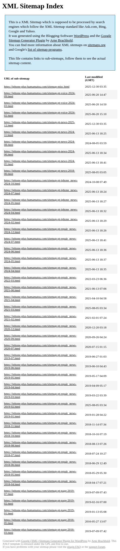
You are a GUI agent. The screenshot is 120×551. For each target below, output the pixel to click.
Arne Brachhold (61, 40)
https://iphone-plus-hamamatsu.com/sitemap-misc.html (37, 86)
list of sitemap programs (45, 49)
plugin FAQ (74, 546)
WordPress (81, 36)
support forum (97, 546)
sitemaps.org (96, 45)
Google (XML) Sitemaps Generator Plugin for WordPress (54, 540)
